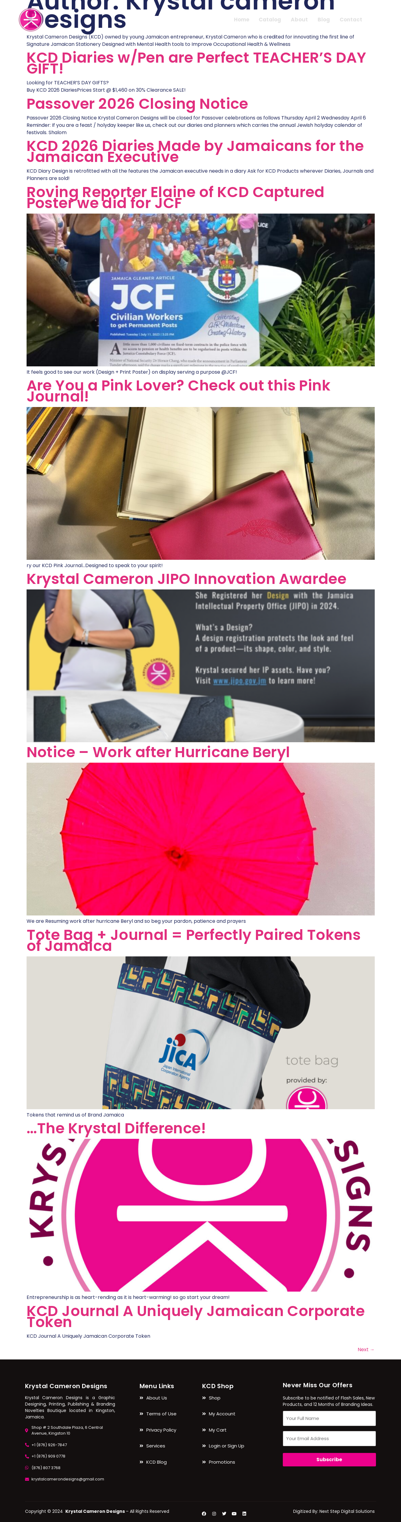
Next (366, 1349)
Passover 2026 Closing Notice (137, 104)
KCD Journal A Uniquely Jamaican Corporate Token (196, 1316)
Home (241, 19)
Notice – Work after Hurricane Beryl (158, 752)
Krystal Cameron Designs (66, 1386)
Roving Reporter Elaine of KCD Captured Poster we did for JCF (176, 197)
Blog (324, 19)
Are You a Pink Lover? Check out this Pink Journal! (178, 391)
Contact (351, 19)
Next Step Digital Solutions (347, 1511)
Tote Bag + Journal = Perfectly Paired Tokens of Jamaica (194, 940)
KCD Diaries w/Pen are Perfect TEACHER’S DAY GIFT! (196, 63)
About (299, 19)
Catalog (270, 19)
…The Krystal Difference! (116, 1128)
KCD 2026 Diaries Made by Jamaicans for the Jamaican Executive (195, 151)
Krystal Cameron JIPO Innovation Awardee (187, 579)
